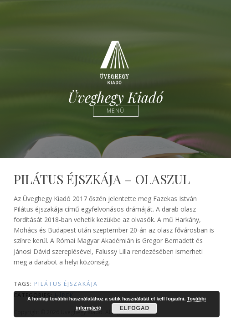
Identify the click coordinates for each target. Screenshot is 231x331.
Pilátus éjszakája (66, 284)
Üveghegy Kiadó (115, 97)
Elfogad (135, 308)
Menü (115, 110)
